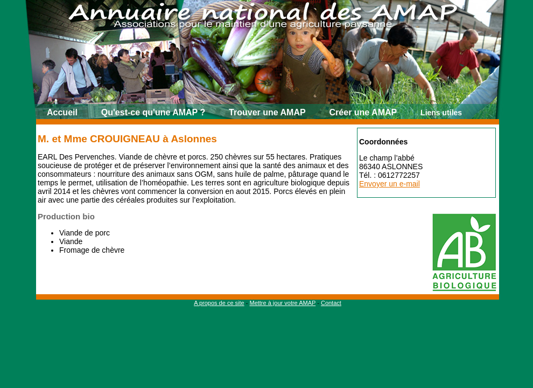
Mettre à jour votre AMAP (282, 303)
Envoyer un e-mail (389, 183)
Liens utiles (441, 112)
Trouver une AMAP (267, 112)
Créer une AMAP (363, 112)
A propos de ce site (219, 303)
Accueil (62, 112)
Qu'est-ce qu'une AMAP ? (153, 112)
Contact (331, 303)
